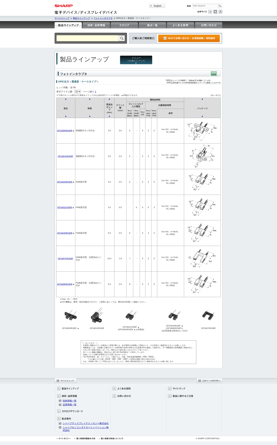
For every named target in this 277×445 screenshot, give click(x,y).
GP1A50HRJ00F (64, 130)
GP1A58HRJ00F (64, 284)
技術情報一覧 (69, 400)
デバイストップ (62, 18)
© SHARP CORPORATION (207, 438)
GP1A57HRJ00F (65, 258)
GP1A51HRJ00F (65, 156)
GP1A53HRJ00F (64, 233)
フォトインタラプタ (103, 18)
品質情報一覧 (69, 404)
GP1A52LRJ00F (64, 207)
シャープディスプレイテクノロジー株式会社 (86, 423)
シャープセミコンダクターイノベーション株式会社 (86, 429)
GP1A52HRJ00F (64, 182)
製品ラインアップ (81, 18)
